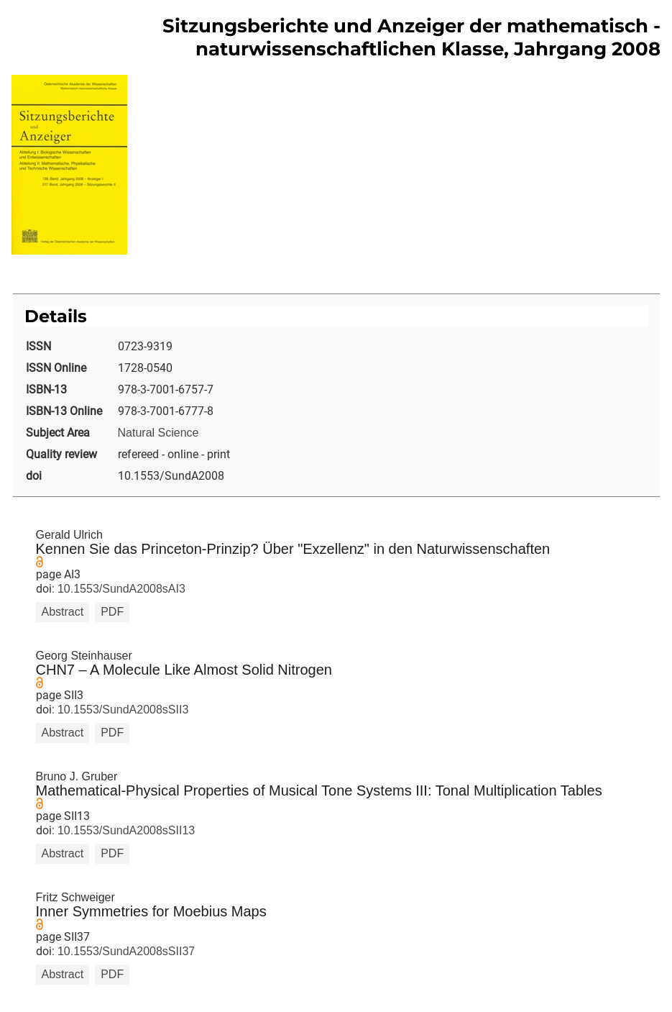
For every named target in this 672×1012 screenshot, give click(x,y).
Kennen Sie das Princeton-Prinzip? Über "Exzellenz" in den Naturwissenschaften (293, 549)
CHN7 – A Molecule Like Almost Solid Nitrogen (184, 670)
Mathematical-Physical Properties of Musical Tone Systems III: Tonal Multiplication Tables (319, 790)
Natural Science (158, 433)
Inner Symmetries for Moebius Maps (151, 911)
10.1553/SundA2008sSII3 (122, 709)
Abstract (63, 612)
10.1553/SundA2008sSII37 (125, 951)
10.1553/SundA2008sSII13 (125, 830)
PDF (112, 612)
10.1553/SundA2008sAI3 (120, 589)
